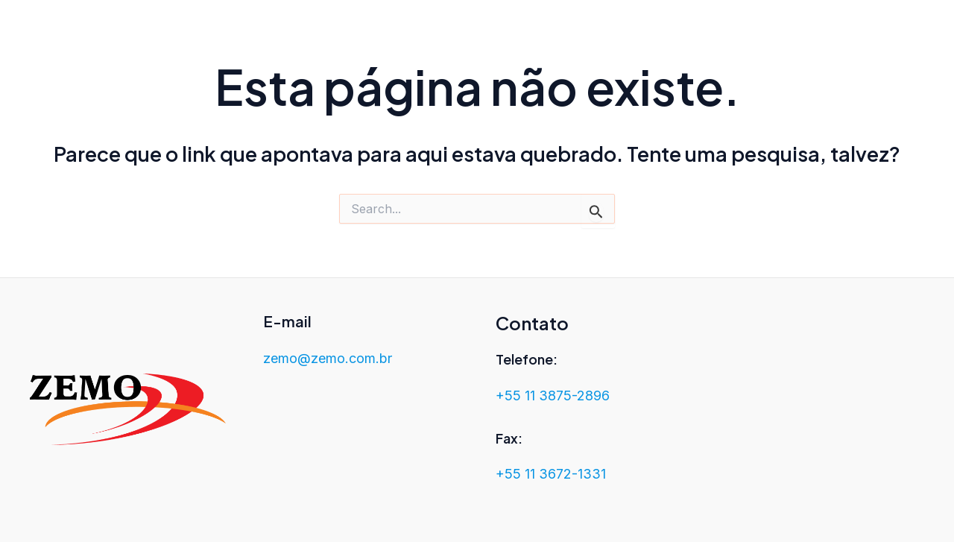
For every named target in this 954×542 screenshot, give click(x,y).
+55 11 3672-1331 (551, 474)
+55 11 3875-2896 (553, 395)
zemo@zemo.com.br (327, 358)
